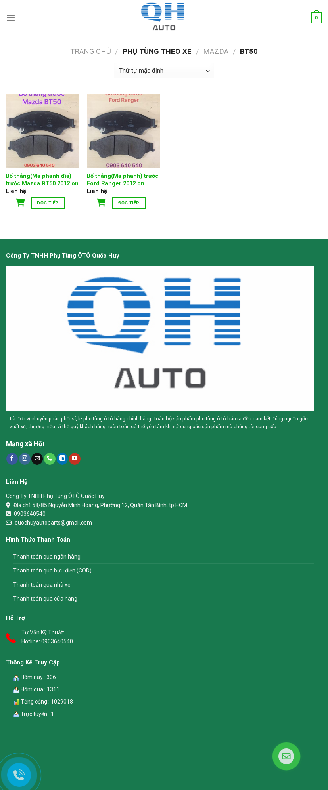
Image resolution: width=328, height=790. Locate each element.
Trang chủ (90, 51)
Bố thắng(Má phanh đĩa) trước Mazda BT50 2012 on (42, 180)
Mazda (215, 51)
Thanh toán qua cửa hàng (45, 598)
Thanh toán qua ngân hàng (47, 556)
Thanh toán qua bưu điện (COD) (52, 570)
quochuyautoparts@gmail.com (53, 522)
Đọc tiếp (47, 203)
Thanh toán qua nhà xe (42, 585)
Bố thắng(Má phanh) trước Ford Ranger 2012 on (122, 180)
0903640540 (30, 514)
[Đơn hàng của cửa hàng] (164, 70)
